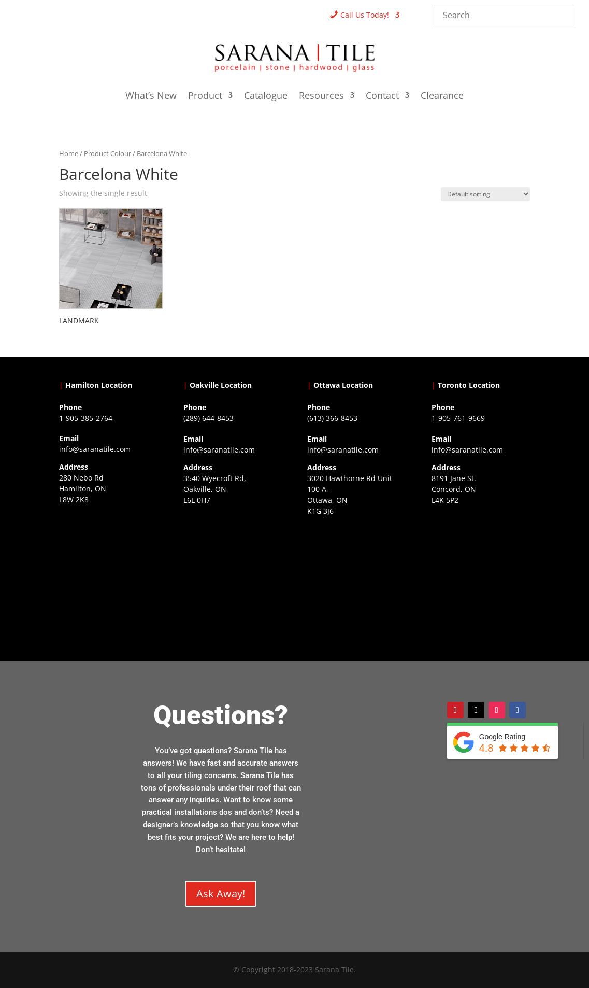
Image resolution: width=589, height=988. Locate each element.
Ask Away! (220, 893)
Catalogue (266, 97)
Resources (321, 97)
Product (205, 97)
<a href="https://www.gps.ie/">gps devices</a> (356, 581)
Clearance (442, 97)
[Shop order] (485, 194)
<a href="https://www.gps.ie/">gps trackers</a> (108, 570)
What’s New (151, 97)
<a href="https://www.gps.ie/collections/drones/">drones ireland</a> (232, 570)
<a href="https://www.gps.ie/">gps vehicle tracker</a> (481, 570)
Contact (382, 97)
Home (68, 153)
